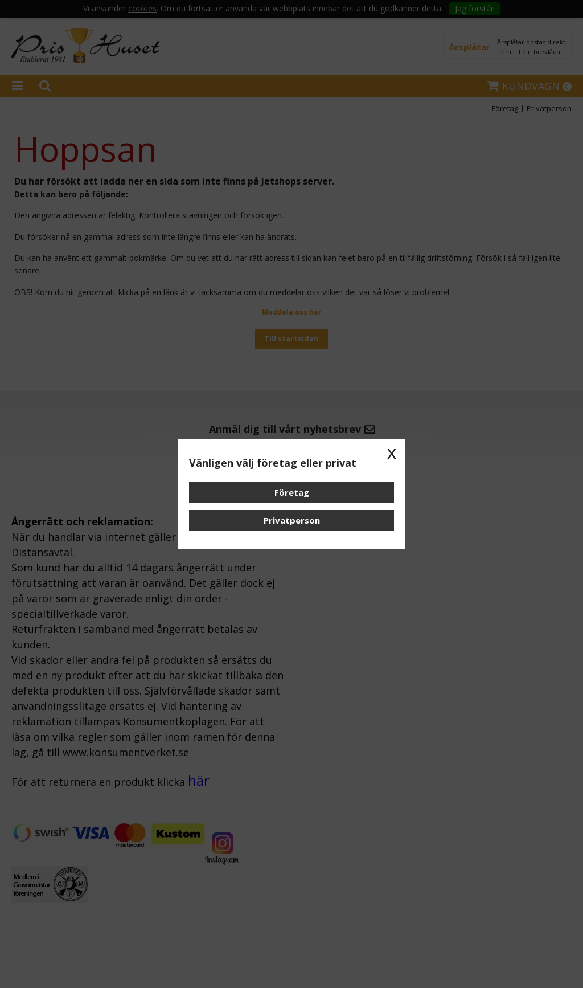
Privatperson (292, 520)
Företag (291, 492)
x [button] (391, 452)
